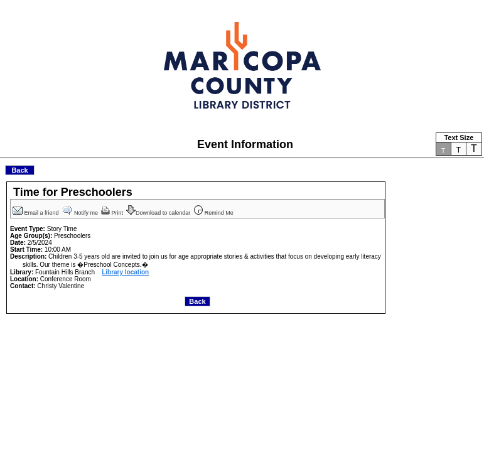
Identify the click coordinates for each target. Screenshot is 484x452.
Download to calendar (159, 213)
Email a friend (36, 213)
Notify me (81, 213)
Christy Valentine (60, 285)
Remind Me (214, 213)
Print (113, 213)
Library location (125, 272)
